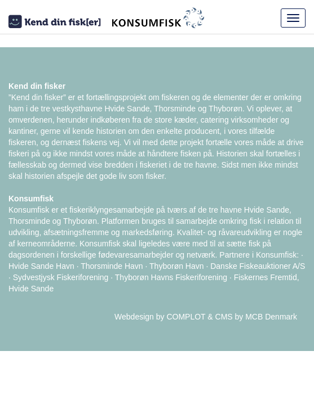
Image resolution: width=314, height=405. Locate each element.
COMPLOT (185, 316)
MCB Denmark (271, 316)
